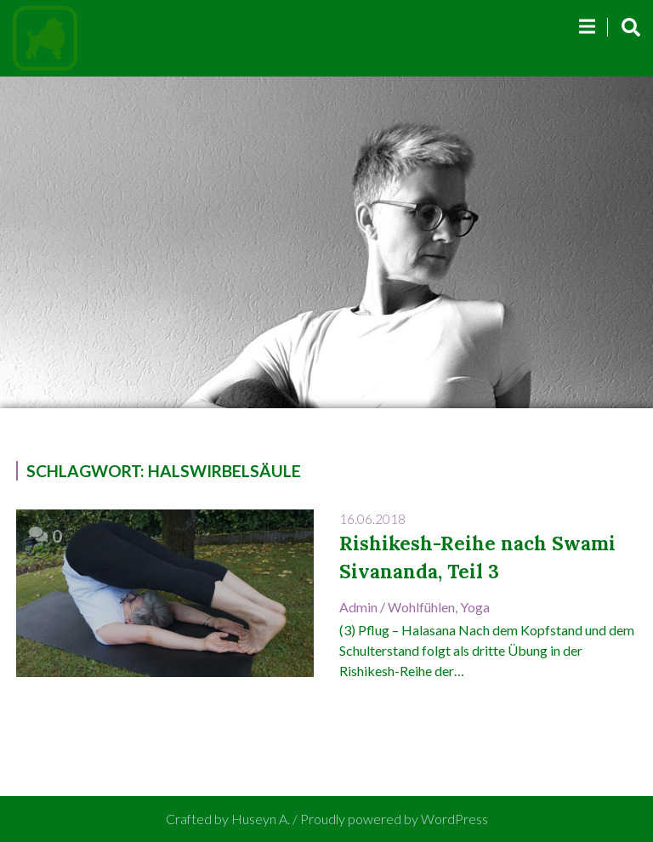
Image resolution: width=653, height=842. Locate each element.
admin (358, 607)
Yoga (475, 607)
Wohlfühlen (421, 607)
